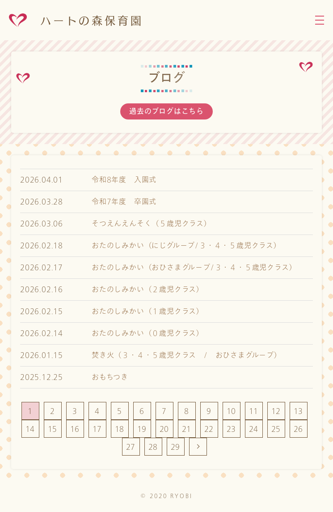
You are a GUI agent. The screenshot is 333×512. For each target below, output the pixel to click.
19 (142, 429)
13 (298, 411)
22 (209, 429)
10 (231, 411)
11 (254, 411)
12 (276, 411)
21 (187, 429)
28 (153, 447)
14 (30, 429)
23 (231, 429)
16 (75, 429)
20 (164, 429)
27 (131, 447)
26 (298, 429)
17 (97, 429)
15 (53, 429)
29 (176, 447)
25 (276, 429)
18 (120, 429)
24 (254, 429)
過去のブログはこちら (166, 111)
